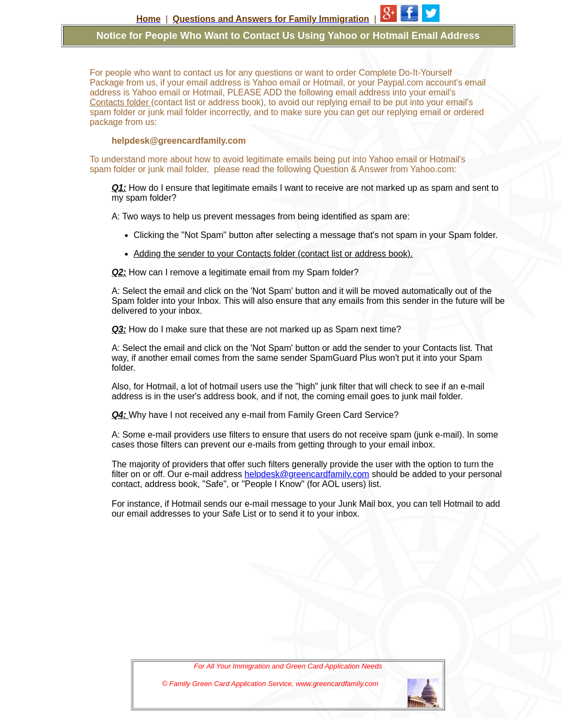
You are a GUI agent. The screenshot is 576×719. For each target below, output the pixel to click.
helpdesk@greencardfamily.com (306, 474)
